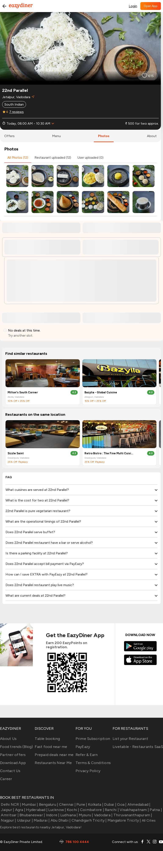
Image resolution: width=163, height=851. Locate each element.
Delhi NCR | (10, 804)
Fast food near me (51, 746)
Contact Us (10, 770)
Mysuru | (85, 815)
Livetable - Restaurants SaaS (138, 746)
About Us (8, 738)
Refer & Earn (87, 754)
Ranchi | (111, 809)
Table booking (47, 738)
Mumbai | (29, 804)
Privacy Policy (88, 770)
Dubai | (109, 804)
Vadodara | (103, 815)
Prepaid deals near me (54, 754)
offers (9, 136)
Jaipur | (7, 809)
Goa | (121, 804)
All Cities (148, 820)
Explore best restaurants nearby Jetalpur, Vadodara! (41, 827)
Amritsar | (9, 815)
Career (6, 779)
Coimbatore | (91, 809)
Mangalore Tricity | (124, 820)
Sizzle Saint (16, 453)
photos (103, 136)
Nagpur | (8, 820)
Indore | (52, 815)
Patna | (155, 809)
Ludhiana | (68, 815)
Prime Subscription (93, 738)
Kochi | (72, 809)
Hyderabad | (36, 809)
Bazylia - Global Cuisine (100, 392)
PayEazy (83, 746)
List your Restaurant (130, 738)
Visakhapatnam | (134, 809)
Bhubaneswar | (32, 815)
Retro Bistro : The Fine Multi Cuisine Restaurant (108, 453)
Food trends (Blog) (16, 746)
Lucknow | (56, 809)
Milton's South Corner (23, 392)
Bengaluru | (48, 804)
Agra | (19, 809)
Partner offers (13, 754)
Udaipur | (24, 820)
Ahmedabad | (139, 804)
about (152, 136)
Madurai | (41, 820)
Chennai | (67, 804)
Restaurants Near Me (53, 762)
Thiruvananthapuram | (132, 815)
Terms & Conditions (93, 762)
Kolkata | (95, 804)
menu (56, 136)
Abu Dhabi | (60, 820)
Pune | (81, 804)
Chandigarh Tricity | (88, 820)
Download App (13, 762)
